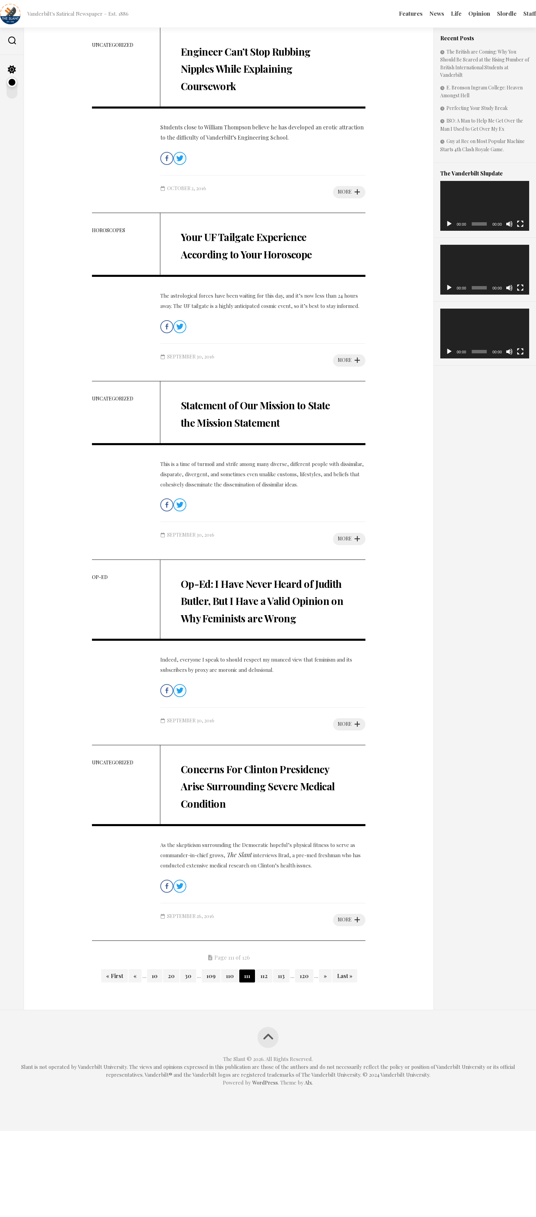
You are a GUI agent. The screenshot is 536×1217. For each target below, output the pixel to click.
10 (155, 1061)
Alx (308, 1168)
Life (442, 13)
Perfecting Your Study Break (477, 108)
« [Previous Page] (135, 1061)
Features (397, 13)
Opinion (466, 13)
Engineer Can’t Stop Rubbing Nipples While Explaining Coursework (257, 67)
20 (171, 1061)
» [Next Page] (325, 1061)
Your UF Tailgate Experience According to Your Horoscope (259, 252)
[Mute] (509, 224)
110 (230, 1061)
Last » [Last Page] (344, 1061)
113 (281, 1061)
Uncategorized (112, 45)
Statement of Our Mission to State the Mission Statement (262, 438)
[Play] (449, 224)
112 (264, 1061)
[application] (484, 206)
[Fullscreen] (520, 224)
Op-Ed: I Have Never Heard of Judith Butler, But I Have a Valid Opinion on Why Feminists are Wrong (252, 651)
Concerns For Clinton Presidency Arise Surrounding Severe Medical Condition (250, 862)
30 (188, 1061)
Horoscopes (108, 230)
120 (304, 1061)
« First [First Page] (114, 1061)
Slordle (493, 13)
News (423, 13)
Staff (516, 13)
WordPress (265, 1168)
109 (211, 1061)
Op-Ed (100, 611)
